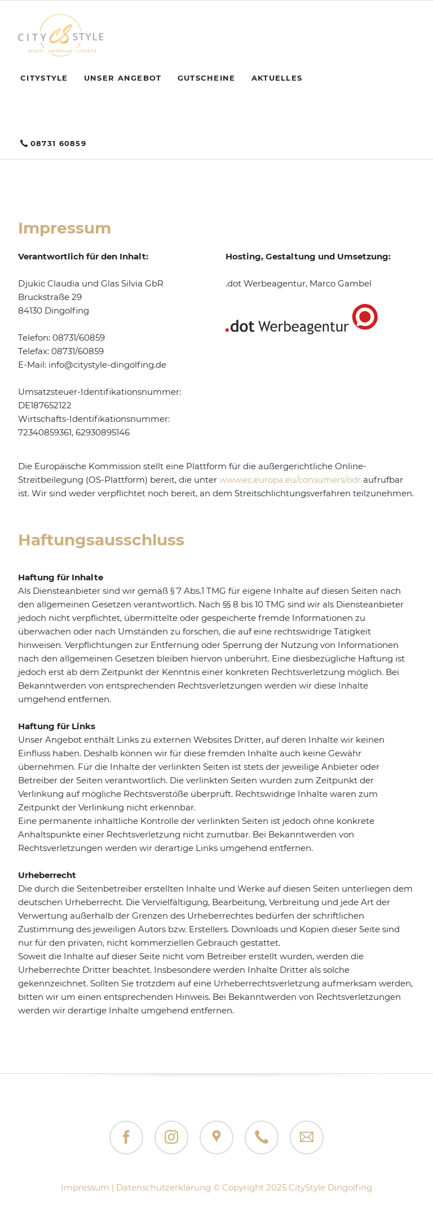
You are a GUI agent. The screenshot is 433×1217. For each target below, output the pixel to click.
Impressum (85, 1187)
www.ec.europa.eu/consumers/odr (290, 479)
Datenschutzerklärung (163, 1187)
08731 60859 (58, 143)
